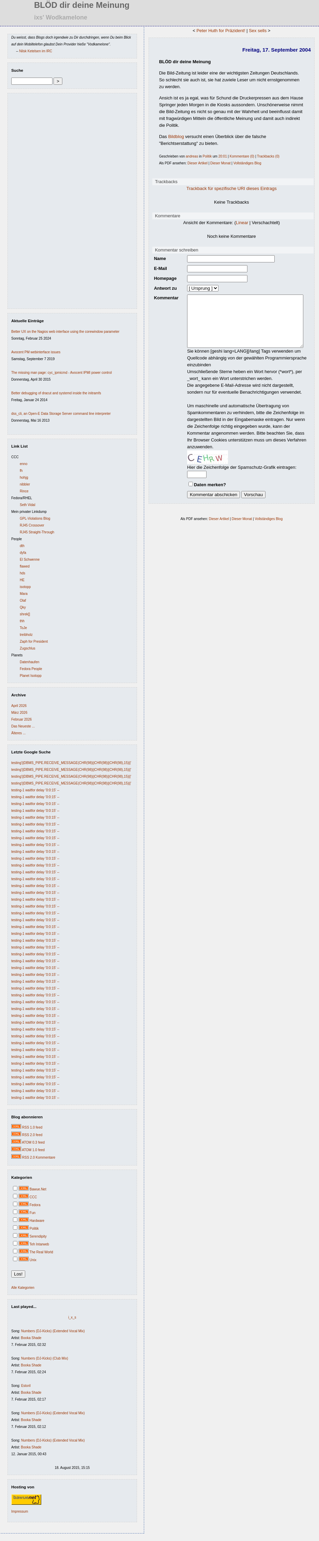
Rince (24, 491)
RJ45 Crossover (32, 525)
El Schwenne (30, 559)
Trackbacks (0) (266, 156)
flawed (25, 566)
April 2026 (19, 706)
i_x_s (71, 1317)
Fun (32, 1213)
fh (21, 471)
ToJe (23, 628)
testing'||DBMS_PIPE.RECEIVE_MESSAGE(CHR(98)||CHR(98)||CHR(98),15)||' (71, 763)
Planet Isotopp (31, 676)
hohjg (24, 477)
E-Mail (158, 268)
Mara (24, 594)
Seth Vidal (27, 505)
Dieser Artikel (195, 163)
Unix (33, 1260)
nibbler (25, 484)
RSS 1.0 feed (32, 1127)
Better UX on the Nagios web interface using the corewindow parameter (65, 331)
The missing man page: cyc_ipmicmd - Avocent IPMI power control (61, 372)
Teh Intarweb (39, 1244)
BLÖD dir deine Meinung (183, 61)
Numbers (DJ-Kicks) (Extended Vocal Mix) (53, 1331)
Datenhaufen (29, 662)
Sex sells (256, 30)
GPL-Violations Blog (35, 518)
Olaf (23, 600)
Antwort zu (163, 288)
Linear (241, 222)
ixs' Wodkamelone (60, 17)
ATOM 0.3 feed (33, 1142)
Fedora (35, 1205)
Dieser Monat (218, 163)
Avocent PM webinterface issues (35, 352)
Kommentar (164, 297)
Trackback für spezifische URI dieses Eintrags (230, 188)
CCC (33, 1197)
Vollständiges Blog (245, 163)
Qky (23, 607)
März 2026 (19, 712)
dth (22, 546)
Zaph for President (34, 641)
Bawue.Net (38, 1189)
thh (22, 621)
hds (22, 573)
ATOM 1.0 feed (33, 1150)
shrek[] (25, 614)
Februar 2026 (21, 719)
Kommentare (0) (240, 156)
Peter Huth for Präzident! (220, 30)
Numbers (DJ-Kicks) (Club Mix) (44, 1358)
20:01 (220, 156)
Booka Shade (31, 1338)
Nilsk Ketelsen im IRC (35, 51)
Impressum (19, 1511)
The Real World (41, 1252)
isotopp (25, 587)
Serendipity (38, 1236)
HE (22, 580)
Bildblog (174, 136)
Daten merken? (202, 488)
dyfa (23, 553)
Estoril (26, 1386)
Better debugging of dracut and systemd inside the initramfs (56, 393)
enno (23, 464)
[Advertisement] (31, 202)
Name (158, 258)
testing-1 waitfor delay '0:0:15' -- (35, 790)
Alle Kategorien (22, 1288)
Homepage (163, 278)
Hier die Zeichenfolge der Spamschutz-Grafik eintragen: (234, 470)
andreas (190, 156)
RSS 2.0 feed (32, 1135)
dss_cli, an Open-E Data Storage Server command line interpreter (61, 413)
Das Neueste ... (23, 726)
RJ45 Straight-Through (37, 532)
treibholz (26, 635)
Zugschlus (27, 648)
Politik (34, 1228)
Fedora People (31, 669)
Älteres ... (18, 733)
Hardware (37, 1221)
